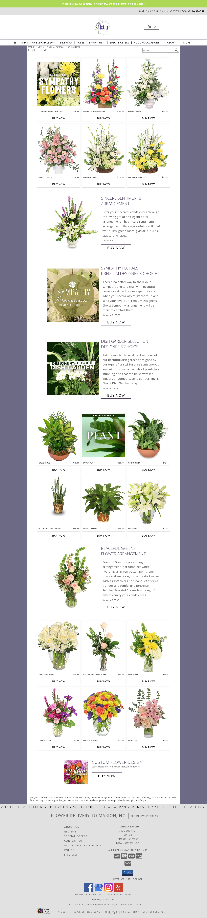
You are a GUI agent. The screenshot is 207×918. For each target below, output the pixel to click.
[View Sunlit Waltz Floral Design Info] (148, 647)
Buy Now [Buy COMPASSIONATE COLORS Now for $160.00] (103, 118)
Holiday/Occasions (148, 42)
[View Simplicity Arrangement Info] (148, 501)
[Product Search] (158, 50)
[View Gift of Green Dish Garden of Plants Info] (148, 435)
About (173, 42)
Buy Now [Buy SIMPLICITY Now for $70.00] (148, 535)
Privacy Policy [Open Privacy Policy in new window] (130, 911)
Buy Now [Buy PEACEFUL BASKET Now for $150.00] (103, 184)
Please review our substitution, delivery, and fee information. (103, 3)
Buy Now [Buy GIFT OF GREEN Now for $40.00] (148, 470)
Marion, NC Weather (103, 899)
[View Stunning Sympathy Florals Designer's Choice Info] (58, 84)
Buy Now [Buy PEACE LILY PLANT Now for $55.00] (103, 535)
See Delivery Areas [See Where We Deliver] (144, 816)
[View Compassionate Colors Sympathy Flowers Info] (103, 84)
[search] (176, 50)
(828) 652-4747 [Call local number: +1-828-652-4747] (196, 11)
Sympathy (97, 42)
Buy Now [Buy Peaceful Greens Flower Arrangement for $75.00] (116, 607)
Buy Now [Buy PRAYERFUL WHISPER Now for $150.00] (148, 184)
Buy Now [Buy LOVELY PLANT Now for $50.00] (103, 470)
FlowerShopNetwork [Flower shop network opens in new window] (105, 911)
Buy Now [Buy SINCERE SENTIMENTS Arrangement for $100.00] (116, 247)
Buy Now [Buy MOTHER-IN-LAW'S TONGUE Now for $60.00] (58, 535)
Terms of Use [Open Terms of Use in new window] (112, 913)
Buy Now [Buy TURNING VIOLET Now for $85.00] (58, 747)
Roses (80, 42)
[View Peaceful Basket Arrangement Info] (103, 150)
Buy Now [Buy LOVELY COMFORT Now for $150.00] (58, 184)
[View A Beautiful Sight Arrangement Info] (58, 647)
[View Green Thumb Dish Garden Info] (58, 435)
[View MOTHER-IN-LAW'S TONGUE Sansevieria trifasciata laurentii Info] (58, 495)
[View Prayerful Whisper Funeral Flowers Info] (148, 150)
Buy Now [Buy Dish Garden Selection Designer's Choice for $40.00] (116, 395)
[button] (151, 27)
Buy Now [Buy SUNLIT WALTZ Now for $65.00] (148, 681)
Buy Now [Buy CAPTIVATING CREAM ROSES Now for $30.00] (103, 681)
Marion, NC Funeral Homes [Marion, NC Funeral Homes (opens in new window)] (90, 894)
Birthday (66, 42)
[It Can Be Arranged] (103, 26)
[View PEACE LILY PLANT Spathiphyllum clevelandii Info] (103, 501)
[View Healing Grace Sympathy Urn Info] (148, 84)
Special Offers (119, 42)
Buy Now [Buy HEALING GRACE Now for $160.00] (148, 118)
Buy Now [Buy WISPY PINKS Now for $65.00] (148, 747)
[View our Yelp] (118, 891)
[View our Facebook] (88, 891)
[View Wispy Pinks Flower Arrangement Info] (148, 713)
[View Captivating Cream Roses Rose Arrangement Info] (103, 647)
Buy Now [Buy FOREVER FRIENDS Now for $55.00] (103, 747)
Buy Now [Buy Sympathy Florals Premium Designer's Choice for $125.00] (116, 322)
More (188, 42)
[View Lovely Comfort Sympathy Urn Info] (58, 150)
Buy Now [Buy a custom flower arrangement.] (107, 775)
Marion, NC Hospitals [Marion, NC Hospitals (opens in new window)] (120, 894)
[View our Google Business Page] (98, 891)
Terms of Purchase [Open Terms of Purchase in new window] (153, 911)
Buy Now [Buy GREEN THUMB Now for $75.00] (58, 470)
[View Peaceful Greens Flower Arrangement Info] (73, 577)
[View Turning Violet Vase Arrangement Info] (58, 713)
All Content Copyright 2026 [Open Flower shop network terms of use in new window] (75, 911)
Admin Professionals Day (38, 42)
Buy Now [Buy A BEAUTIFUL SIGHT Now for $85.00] (58, 681)
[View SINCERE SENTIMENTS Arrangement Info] (73, 223)
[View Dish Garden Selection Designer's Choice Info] (73, 368)
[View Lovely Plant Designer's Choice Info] (103, 435)
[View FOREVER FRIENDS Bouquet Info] (103, 713)
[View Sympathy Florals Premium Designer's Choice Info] (73, 295)
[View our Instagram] (108, 891)
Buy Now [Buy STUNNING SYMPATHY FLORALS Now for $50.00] (58, 118)
